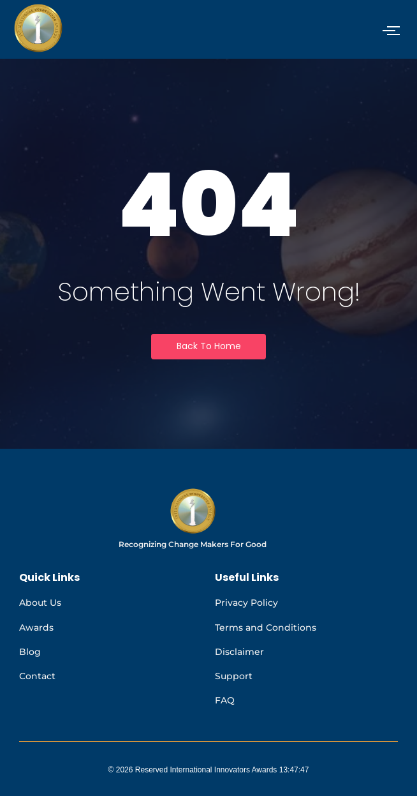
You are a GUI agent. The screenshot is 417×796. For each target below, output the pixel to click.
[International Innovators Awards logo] (193, 511)
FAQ (225, 700)
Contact (37, 676)
